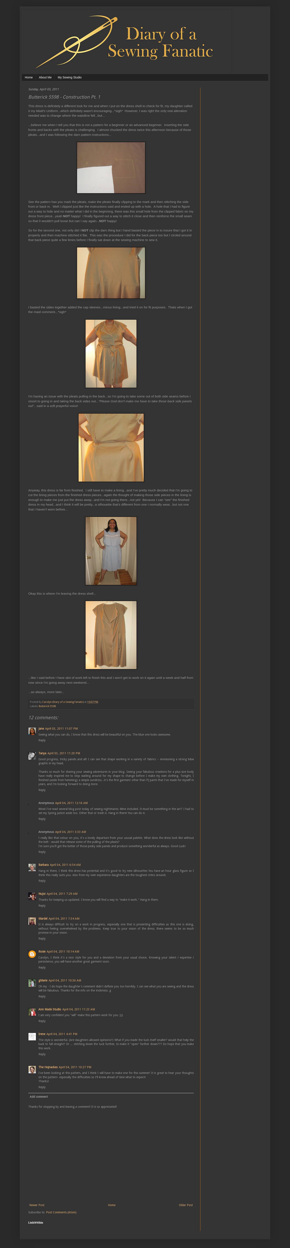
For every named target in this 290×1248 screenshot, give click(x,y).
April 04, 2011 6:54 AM (65, 865)
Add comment (39, 1096)
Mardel (42, 918)
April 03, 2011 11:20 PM (64, 753)
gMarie (42, 980)
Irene (41, 1034)
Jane (41, 728)
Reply (42, 740)
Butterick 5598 (47, 706)
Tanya (42, 753)
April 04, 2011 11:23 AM (78, 1009)
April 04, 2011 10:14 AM (63, 951)
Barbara (43, 865)
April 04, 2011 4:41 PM (61, 1034)
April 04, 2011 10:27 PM (75, 1067)
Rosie (41, 951)
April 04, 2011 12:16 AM (71, 803)
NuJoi (41, 893)
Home (29, 77)
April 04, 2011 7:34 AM (64, 918)
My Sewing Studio (70, 77)
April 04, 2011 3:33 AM (70, 832)
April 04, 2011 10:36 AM (65, 980)
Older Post (186, 1205)
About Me (45, 77)
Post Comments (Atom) (61, 1212)
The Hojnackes (48, 1067)
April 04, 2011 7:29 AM (62, 893)
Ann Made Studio (49, 1009)
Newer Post (36, 1205)
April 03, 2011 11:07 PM (61, 728)
